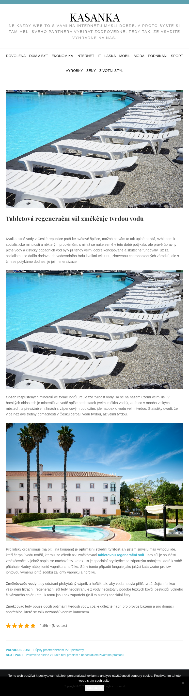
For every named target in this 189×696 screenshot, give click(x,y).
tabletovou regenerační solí (121, 555)
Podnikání (157, 56)
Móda (139, 56)
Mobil (124, 56)
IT (99, 56)
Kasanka (94, 16)
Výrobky (74, 71)
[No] (182, 682)
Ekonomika (62, 56)
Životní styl (111, 71)
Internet (85, 56)
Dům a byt (38, 56)
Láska (110, 56)
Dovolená (16, 56)
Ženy (91, 71)
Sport (177, 56)
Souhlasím (94, 688)
